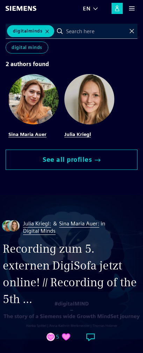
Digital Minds (27, 47)
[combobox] (95, 31)
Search (59, 31)
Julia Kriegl (77, 134)
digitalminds (27, 31)
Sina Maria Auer (27, 134)
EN (87, 8)
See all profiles (71, 159)
